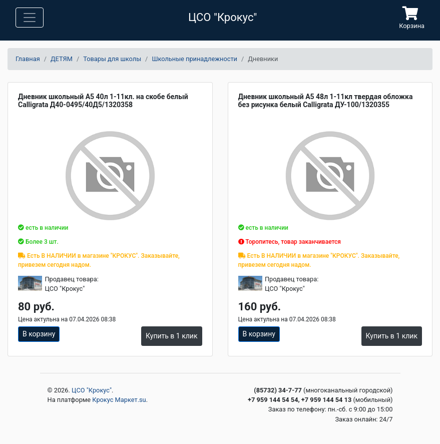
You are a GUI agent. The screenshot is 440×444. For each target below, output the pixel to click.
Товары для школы (112, 59)
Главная (28, 59)
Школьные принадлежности (194, 59)
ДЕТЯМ (62, 59)
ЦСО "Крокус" (92, 390)
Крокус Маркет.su (119, 399)
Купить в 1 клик (171, 336)
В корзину (39, 334)
